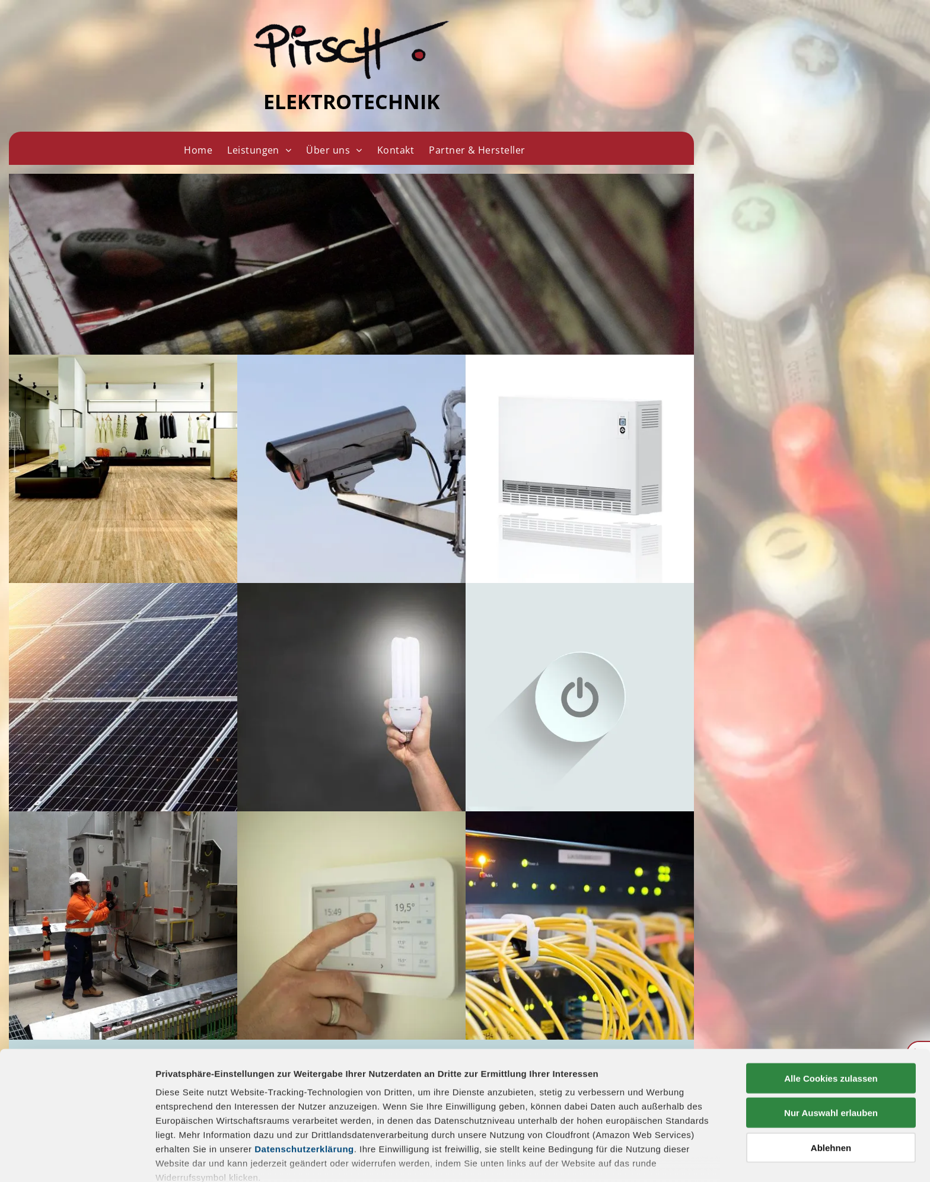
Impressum (180, 1128)
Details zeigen (631, 1159)
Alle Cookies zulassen (831, 1008)
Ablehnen (831, 1078)
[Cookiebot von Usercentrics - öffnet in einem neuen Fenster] (77, 1159)
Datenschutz (242, 1128)
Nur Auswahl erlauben (831, 1043)
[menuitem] (197, 150)
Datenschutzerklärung (304, 1079)
